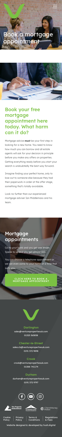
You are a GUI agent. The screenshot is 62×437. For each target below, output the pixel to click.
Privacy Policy (19, 418)
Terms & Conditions (34, 418)
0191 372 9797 (31, 382)
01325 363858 (31, 335)
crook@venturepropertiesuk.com (31, 363)
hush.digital (49, 425)
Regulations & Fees (51, 418)
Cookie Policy (7, 418)
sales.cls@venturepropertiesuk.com (31, 347)
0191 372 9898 (31, 351)
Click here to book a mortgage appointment (31, 280)
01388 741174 (31, 366)
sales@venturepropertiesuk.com (31, 331)
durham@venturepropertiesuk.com (31, 378)
